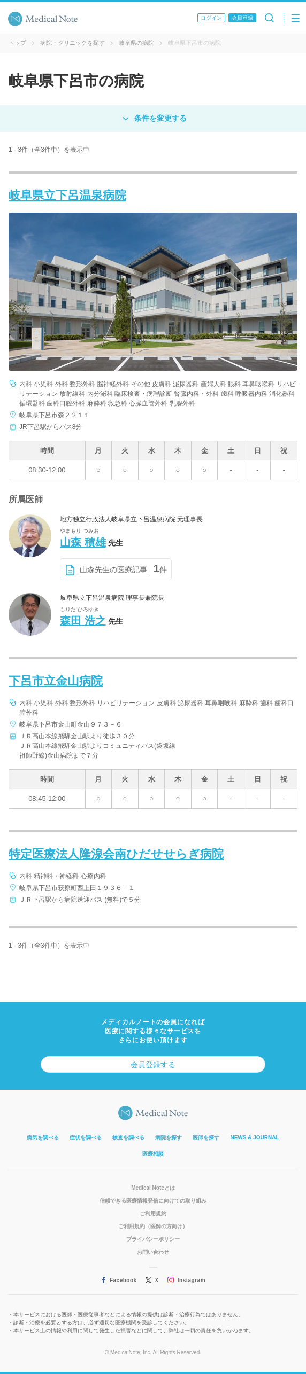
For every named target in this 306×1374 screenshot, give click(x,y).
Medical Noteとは (153, 1188)
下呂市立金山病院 (56, 681)
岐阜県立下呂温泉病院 (67, 195)
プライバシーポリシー (153, 1239)
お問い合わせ (153, 1252)
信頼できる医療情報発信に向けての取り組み (153, 1201)
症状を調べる (86, 1138)
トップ (17, 43)
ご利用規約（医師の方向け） (153, 1226)
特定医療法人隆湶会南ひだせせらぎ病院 (116, 854)
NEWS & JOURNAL (254, 1138)
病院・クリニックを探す (72, 43)
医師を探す (206, 1138)
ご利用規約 (153, 1213)
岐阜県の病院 (136, 43)
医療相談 (153, 1154)
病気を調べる (43, 1138)
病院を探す (168, 1138)
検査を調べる (128, 1138)
